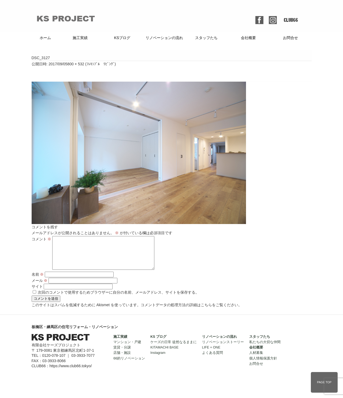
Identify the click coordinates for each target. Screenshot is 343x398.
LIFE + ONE (211, 354)
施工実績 (80, 38)
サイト (37, 293)
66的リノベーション (129, 365)
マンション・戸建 (127, 348)
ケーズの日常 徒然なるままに (173, 348)
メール (40, 287)
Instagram (157, 359)
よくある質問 (212, 359)
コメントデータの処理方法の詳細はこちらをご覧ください (189, 311)
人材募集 (256, 359)
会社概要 (248, 38)
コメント (41, 239)
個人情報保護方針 (263, 365)
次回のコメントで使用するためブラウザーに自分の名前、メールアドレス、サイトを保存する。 (118, 299)
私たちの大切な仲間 (265, 348)
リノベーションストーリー (223, 348)
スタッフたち (206, 38)
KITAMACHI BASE (164, 354)
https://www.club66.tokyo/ (70, 372)
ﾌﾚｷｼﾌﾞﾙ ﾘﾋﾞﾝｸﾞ (101, 64)
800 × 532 (75, 64)
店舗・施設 (122, 359)
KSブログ (122, 38)
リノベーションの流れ (164, 38)
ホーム (45, 38)
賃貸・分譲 (122, 354)
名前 (38, 281)
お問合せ (290, 38)
